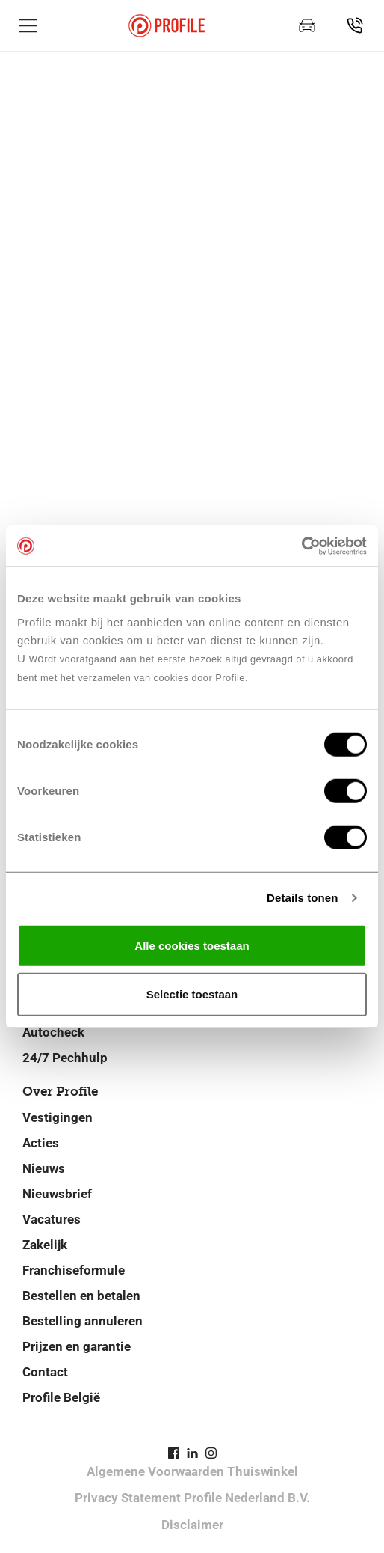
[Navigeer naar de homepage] (167, 25)
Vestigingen (57, 1117)
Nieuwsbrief (57, 1193)
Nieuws (43, 1168)
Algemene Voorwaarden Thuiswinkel (192, 1471)
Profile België (61, 1397)
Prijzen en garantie (76, 1346)
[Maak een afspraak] (307, 25)
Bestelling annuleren (82, 1321)
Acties (40, 1142)
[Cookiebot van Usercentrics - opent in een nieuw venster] (301, 545)
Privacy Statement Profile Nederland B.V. (192, 1497)
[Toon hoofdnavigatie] (28, 25)
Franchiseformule (73, 1270)
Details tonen (302, 897)
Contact (45, 1371)
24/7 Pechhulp (65, 1057)
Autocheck (53, 1032)
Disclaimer (192, 1524)
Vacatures (51, 1219)
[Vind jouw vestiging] (355, 25)
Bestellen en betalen (81, 1295)
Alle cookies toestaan (191, 945)
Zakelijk (44, 1244)
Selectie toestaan (192, 994)
